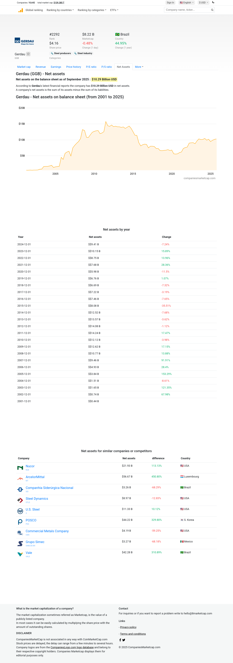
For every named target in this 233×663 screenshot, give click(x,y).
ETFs (113, 10)
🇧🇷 (122, 34)
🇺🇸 (186, 2)
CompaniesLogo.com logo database (72, 647)
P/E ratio (91, 66)
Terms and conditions (133, 633)
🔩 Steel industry (83, 53)
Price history (73, 66)
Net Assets (123, 66)
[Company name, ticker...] (189, 10)
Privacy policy (128, 627)
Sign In (170, 2)
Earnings (56, 66)
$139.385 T (59, 2)
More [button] (138, 66)
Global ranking (34, 10)
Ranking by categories (91, 10)
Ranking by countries (59, 10)
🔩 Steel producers (61, 53)
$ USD (202, 2)
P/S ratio (106, 66)
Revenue (41, 66)
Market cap (24, 66)
